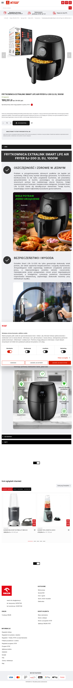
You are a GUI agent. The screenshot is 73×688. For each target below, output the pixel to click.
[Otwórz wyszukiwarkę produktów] (36, 7)
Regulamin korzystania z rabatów (11, 635)
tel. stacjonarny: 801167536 (14, 603)
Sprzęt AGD (24, 18)
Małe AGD (30, 18)
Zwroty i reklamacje (7, 660)
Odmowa (13, 362)
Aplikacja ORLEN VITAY (44, 623)
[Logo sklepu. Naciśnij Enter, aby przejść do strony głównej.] (12, 2)
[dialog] (66, 2)
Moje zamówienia (43, 615)
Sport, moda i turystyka (44, 598)
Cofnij (5, 18)
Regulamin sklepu (7, 632)
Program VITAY (6, 646)
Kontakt (4, 655)
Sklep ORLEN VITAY (14, 18)
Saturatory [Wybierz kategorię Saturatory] (27, 489)
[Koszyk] (70, 2)
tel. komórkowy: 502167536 (14, 606)
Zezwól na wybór (36, 362)
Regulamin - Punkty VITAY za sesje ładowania (14, 637)
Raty (6, 442)
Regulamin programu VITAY (9, 643)
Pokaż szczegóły (63, 357)
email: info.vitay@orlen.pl (13, 600)
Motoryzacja (41, 590)
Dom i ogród (41, 595)
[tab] (36, 147)
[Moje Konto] (62, 2)
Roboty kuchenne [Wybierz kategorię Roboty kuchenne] (18, 489)
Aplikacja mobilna (6, 649)
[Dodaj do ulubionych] (32, 123)
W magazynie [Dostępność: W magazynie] (5, 97)
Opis (5, 147)
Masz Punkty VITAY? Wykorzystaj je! (18, 131)
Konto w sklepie (42, 618)
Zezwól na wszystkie (59, 362)
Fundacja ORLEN (6, 615)
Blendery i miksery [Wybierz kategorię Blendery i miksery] (7, 489)
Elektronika (41, 601)
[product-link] (20, 516)
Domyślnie (66, 485)
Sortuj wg (60, 485)
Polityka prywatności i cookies (10, 640)
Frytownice (37, 18)
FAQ (3, 657)
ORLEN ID (4, 652)
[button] (3, 2)
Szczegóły (8, 436)
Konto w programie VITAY (45, 620)
